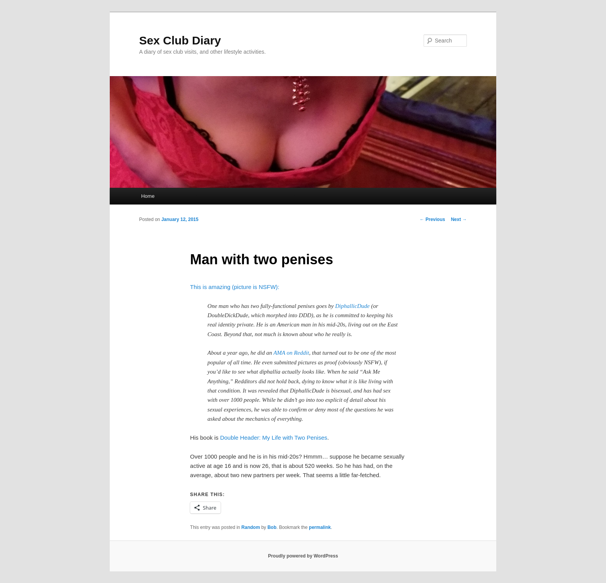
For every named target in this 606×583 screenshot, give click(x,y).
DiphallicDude (352, 306)
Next (459, 219)
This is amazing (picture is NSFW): (234, 287)
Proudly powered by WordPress (303, 556)
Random (251, 527)
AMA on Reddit (291, 353)
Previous (432, 219)
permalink (320, 527)
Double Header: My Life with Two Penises (273, 437)
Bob (271, 527)
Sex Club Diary (180, 40)
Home (148, 196)
